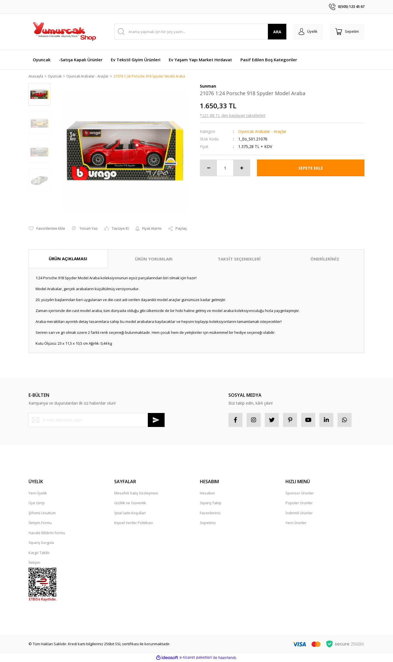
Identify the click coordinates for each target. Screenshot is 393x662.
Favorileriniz (210, 513)
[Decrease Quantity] (208, 168)
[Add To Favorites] (47, 229)
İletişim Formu (40, 523)
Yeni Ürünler (296, 523)
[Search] (200, 31)
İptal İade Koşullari (130, 513)
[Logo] (64, 31)
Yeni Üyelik (38, 493)
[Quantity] (225, 168)
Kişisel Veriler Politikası (133, 523)
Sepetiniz (208, 523)
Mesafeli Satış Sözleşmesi (136, 493)
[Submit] (156, 420)
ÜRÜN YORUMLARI (154, 259)
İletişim (34, 562)
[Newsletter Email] (97, 420)
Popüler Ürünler (299, 503)
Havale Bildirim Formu (47, 533)
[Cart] (347, 31)
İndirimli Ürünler (299, 513)
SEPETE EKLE (310, 168)
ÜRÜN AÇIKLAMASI (68, 259)
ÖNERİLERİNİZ (324, 259)
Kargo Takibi (39, 552)
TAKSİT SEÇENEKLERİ (239, 259)
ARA (277, 31)
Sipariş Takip (210, 503)
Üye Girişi (37, 503)
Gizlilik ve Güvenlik (130, 503)
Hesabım (207, 493)
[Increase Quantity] (241, 168)
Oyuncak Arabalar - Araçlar (262, 132)
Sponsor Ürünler (300, 493)
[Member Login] (308, 31)
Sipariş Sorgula (41, 543)
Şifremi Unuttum (42, 513)
